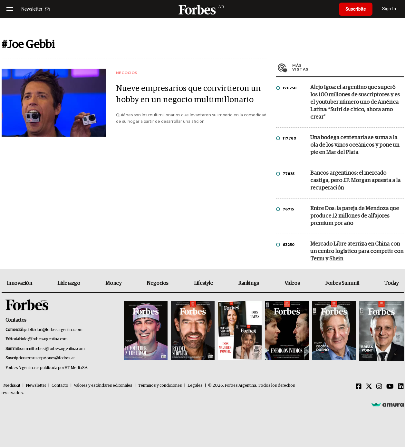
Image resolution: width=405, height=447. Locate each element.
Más (348, 67)
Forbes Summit (342, 283)
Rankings (248, 283)
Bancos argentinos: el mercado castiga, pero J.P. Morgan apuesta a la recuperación (355, 180)
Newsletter (36, 386)
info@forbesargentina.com (44, 339)
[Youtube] (390, 387)
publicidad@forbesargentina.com (53, 330)
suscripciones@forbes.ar (53, 358)
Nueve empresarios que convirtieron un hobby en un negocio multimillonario (188, 94)
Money (113, 283)
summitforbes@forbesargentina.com (52, 349)
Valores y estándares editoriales (103, 386)
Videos (292, 283)
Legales (195, 386)
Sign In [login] (389, 9)
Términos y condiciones (160, 386)
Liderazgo (68, 283)
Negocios (158, 283)
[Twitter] (369, 387)
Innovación (19, 283)
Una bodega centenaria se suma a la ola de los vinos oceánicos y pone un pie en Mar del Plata (354, 145)
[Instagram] (379, 387)
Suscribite (355, 9)
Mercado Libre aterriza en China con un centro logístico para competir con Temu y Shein (356, 251)
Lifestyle (203, 283)
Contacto (60, 386)
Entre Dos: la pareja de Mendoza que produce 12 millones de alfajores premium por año (354, 216)
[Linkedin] (401, 387)
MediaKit (11, 386)
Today (391, 283)
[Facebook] (359, 387)
